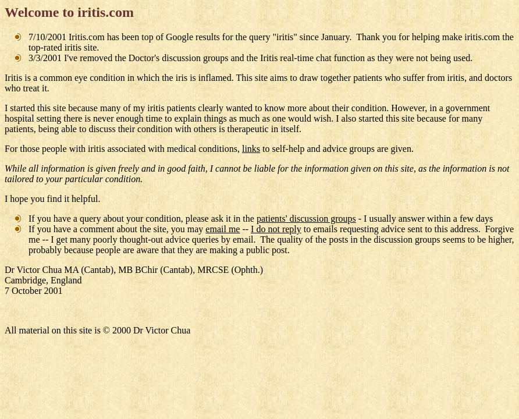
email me (222, 229)
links (251, 149)
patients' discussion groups (306, 218)
